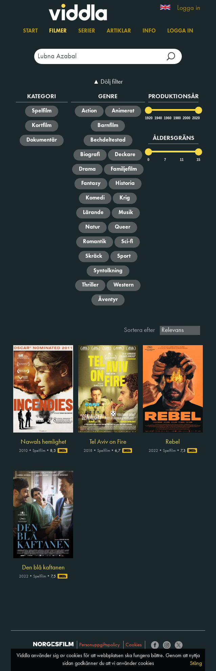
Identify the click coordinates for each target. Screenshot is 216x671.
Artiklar (119, 31)
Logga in (188, 8)
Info (149, 31)
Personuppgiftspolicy (99, 645)
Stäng (196, 663)
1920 (148, 118)
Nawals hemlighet (43, 442)
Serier (86, 31)
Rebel (173, 442)
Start (30, 31)
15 (198, 160)
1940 (157, 118)
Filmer (58, 31)
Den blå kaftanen (43, 567)
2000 (186, 118)
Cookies (134, 645)
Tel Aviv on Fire (107, 442)
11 (181, 160)
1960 (167, 118)
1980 (176, 118)
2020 (195, 118)
